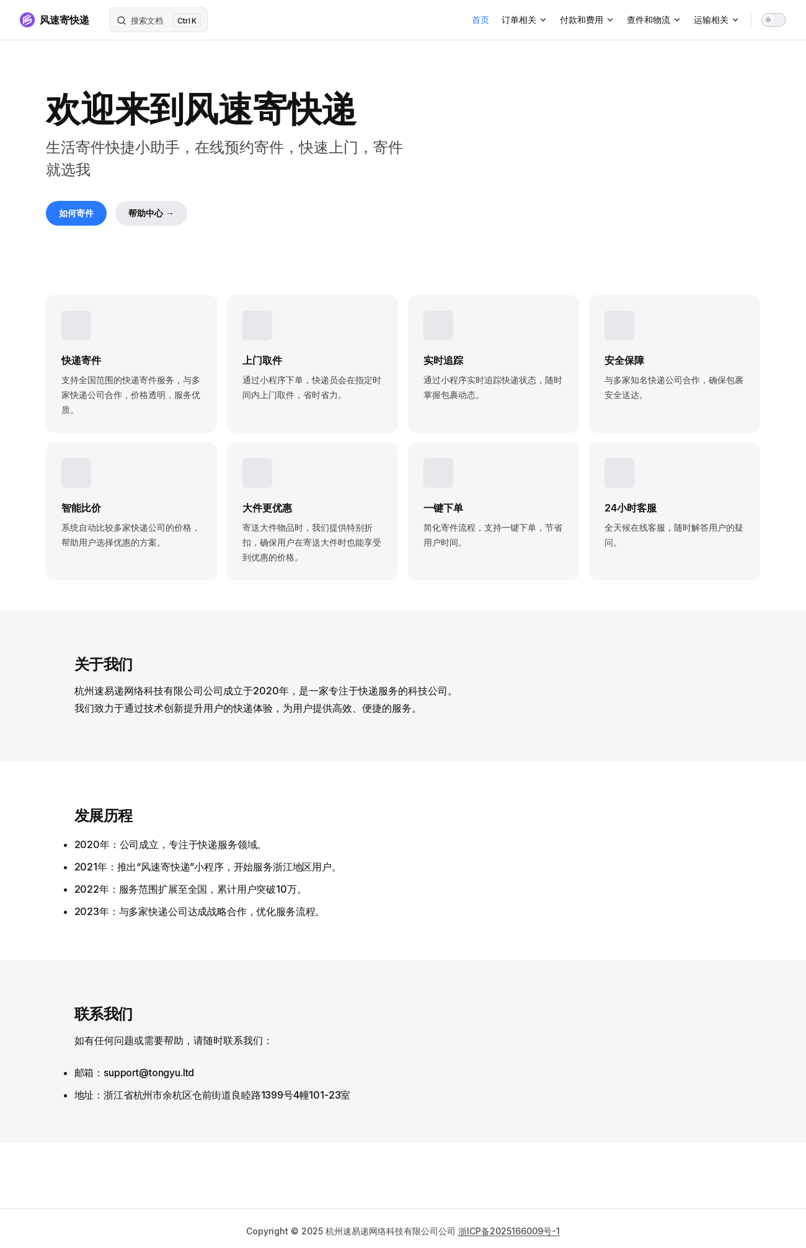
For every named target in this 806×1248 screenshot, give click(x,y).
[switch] (773, 20)
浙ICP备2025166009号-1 (509, 1231)
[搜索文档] (158, 19)
